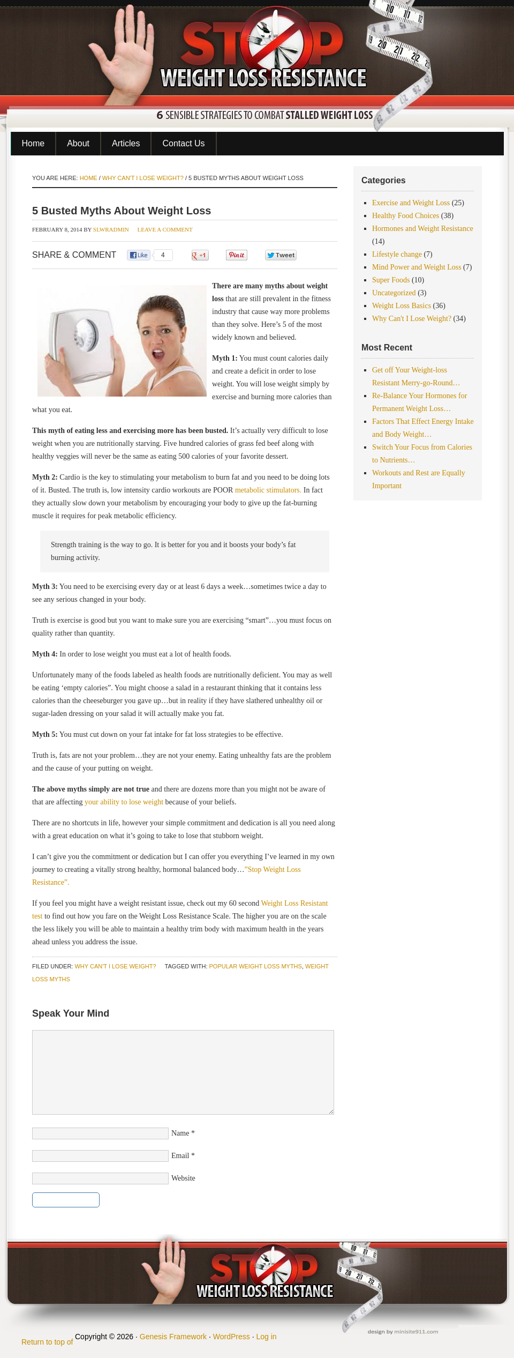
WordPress (231, 1336)
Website (183, 1178)
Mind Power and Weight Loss (417, 267)
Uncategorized (394, 293)
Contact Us (183, 143)
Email (180, 1156)
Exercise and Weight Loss (411, 203)
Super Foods (391, 280)
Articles (126, 143)
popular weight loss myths (255, 966)
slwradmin (111, 229)
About (78, 143)
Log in (266, 1336)
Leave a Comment (165, 229)
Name (180, 1133)
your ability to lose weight (124, 802)
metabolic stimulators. (269, 490)
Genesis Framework (173, 1336)
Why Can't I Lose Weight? (115, 966)
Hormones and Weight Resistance (422, 229)
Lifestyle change (397, 254)
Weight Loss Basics (401, 306)
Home (33, 143)
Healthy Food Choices (405, 216)
